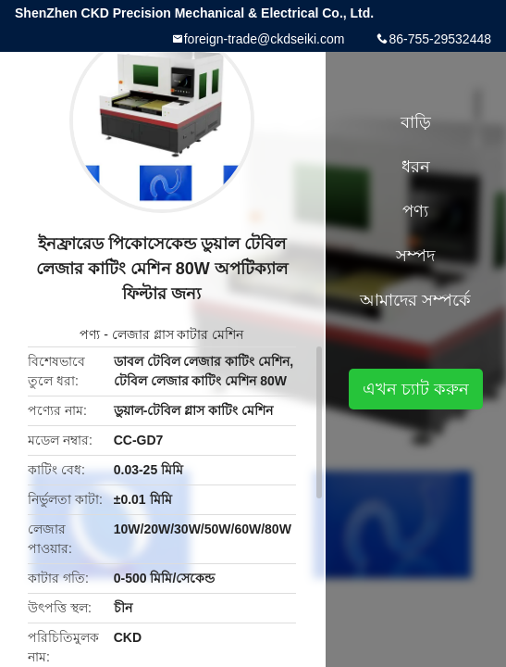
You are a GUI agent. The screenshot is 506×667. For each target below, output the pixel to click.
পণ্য (90, 334)
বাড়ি (416, 122)
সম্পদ (415, 255)
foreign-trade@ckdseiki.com (264, 38)
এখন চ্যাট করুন (416, 389)
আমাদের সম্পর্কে (415, 300)
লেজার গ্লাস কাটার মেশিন (178, 334)
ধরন (415, 166)
